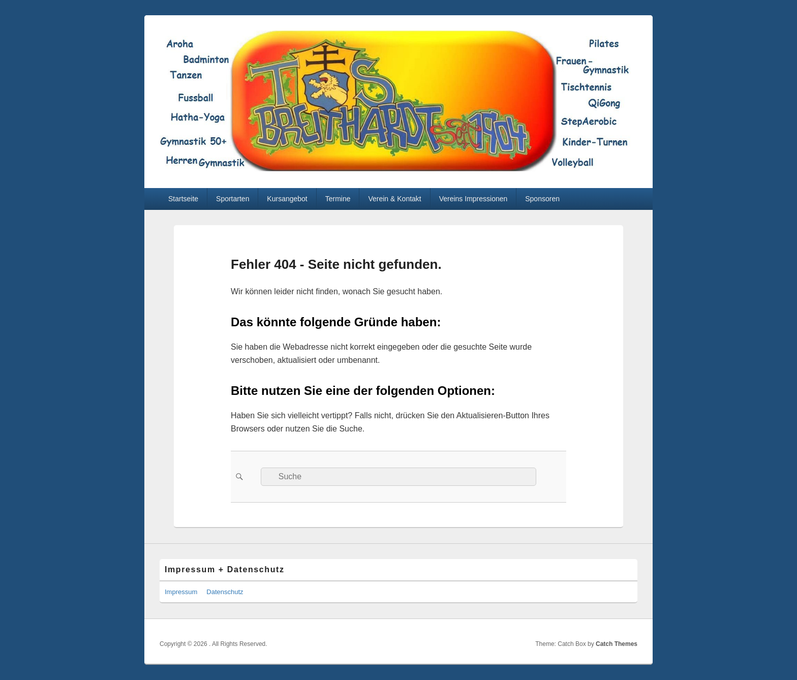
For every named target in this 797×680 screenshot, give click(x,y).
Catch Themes (616, 643)
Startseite (183, 199)
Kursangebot (287, 199)
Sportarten (232, 199)
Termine (338, 199)
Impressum (181, 592)
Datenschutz (224, 592)
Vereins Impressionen (473, 199)
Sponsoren (542, 199)
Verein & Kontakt (394, 199)
